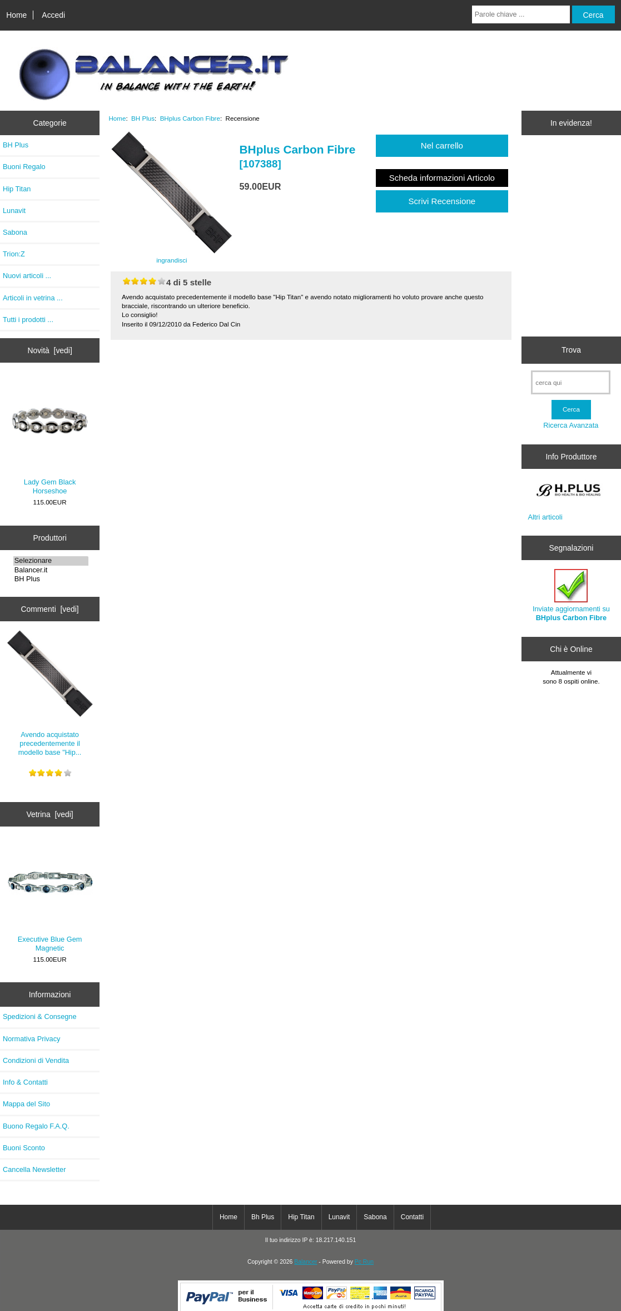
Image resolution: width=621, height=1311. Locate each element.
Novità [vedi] (49, 350)
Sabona (15, 232)
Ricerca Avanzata (570, 425)
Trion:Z (14, 254)
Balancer (305, 1262)
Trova (571, 349)
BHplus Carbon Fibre (190, 118)
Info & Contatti (25, 1082)
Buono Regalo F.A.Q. (36, 1126)
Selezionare (50, 560)
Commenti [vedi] (49, 609)
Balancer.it (50, 570)
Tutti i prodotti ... (28, 319)
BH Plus (50, 579)
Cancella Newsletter (34, 1169)
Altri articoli (545, 517)
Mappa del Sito (26, 1104)
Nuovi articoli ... (27, 275)
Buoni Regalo (24, 166)
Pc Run (364, 1262)
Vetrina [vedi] (49, 814)
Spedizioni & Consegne (40, 1016)
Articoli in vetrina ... (33, 298)
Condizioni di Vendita (36, 1060)
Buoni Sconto (24, 1148)
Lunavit (14, 210)
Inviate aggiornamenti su (571, 595)
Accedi (53, 15)
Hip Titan (17, 189)
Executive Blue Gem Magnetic (50, 897)
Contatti (412, 1217)
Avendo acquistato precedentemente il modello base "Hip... (50, 693)
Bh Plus (262, 1217)
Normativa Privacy (31, 1039)
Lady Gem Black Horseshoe (50, 436)
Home (16, 15)
